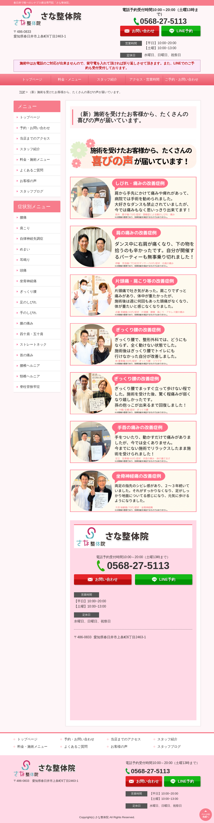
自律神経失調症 (31, 238)
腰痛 (23, 217)
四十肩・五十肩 (31, 334)
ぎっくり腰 (28, 291)
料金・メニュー (69, 79)
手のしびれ (28, 312)
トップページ (32, 79)
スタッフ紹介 (107, 79)
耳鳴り (25, 260)
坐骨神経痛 (28, 281)
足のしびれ (28, 302)
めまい (25, 249)
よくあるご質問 (31, 170)
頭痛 (23, 270)
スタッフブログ (31, 191)
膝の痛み (26, 323)
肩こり (25, 228)
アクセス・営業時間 (144, 79)
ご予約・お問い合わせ (181, 79)
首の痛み (26, 355)
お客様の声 (28, 181)
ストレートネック (33, 344)
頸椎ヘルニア (30, 376)
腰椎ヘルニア (30, 365)
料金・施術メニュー (35, 159)
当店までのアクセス (35, 138)
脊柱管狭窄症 (30, 386)
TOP (22, 92)
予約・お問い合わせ (35, 128)
